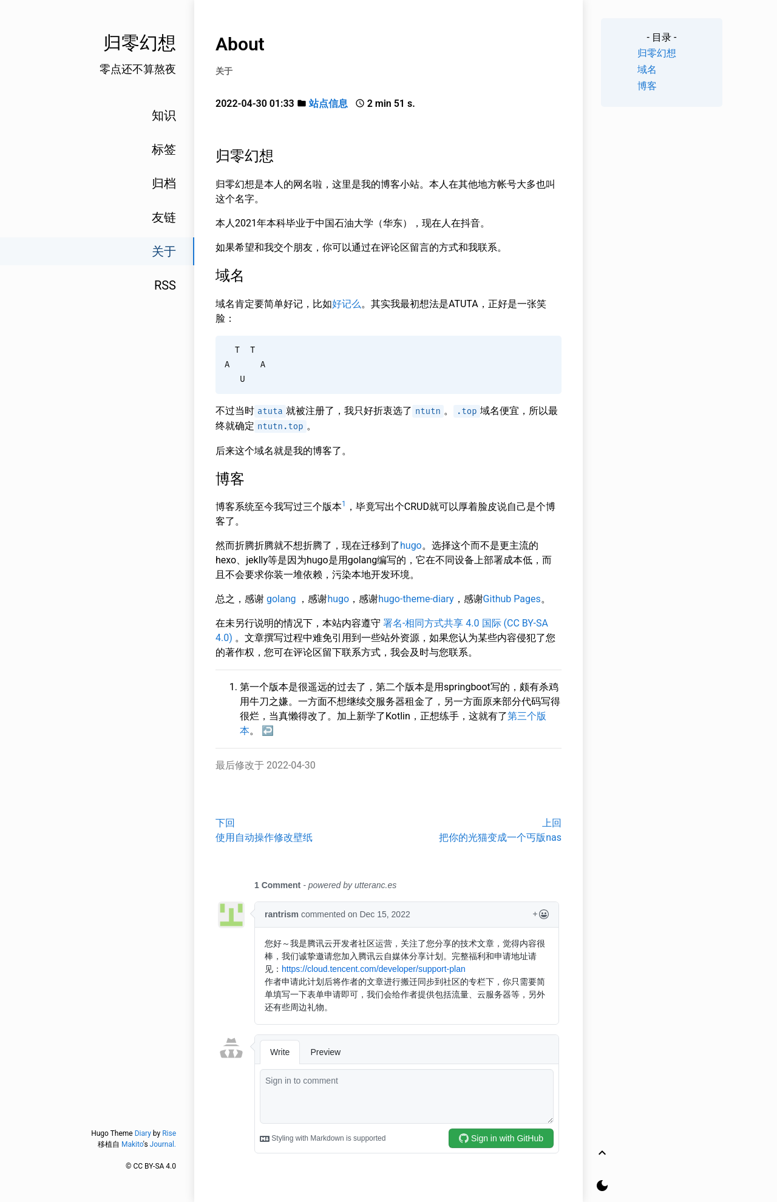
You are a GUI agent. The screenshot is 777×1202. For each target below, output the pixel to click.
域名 (647, 69)
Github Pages (512, 599)
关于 (164, 251)
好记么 (346, 304)
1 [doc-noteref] (344, 504)
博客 (647, 86)
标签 (164, 149)
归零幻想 (656, 53)
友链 (164, 217)
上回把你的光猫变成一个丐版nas (500, 830)
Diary (143, 1133)
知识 (164, 115)
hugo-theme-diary (415, 599)
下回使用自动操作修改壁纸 (264, 830)
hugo (411, 545)
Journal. (163, 1144)
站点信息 (328, 103)
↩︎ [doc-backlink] (268, 730)
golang (281, 599)
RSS (165, 285)
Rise (169, 1133)
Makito (132, 1144)
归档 (164, 183)
